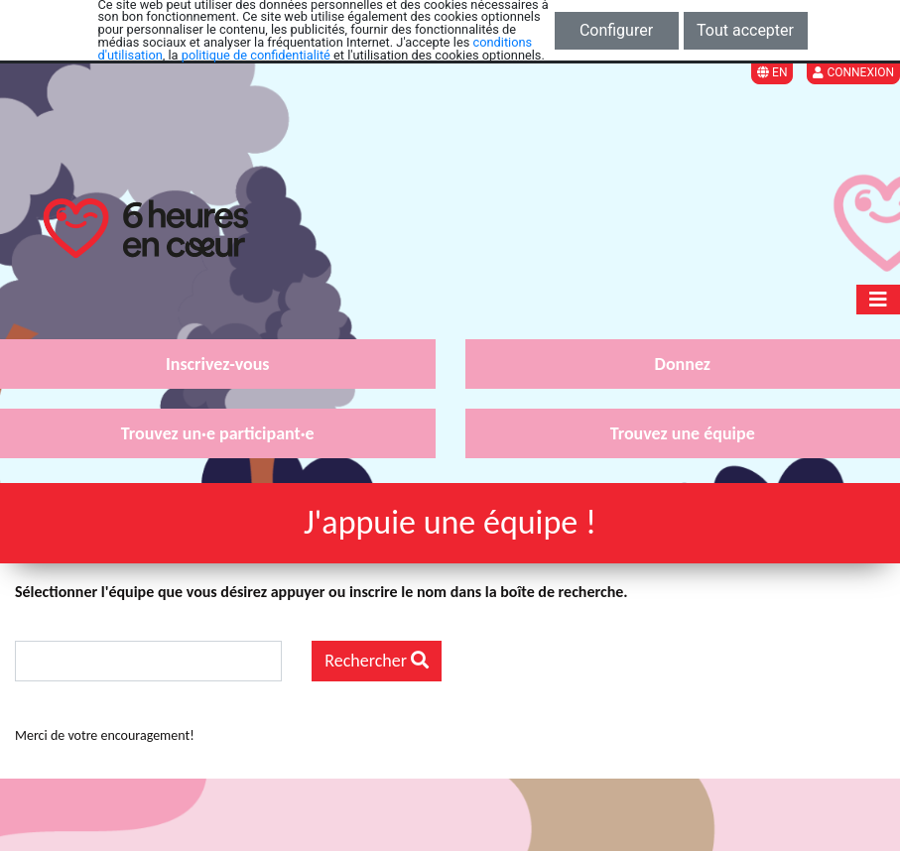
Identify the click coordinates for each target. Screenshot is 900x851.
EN (772, 72)
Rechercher (376, 660)
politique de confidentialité (256, 55)
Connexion (853, 72)
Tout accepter (745, 30)
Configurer (616, 30)
